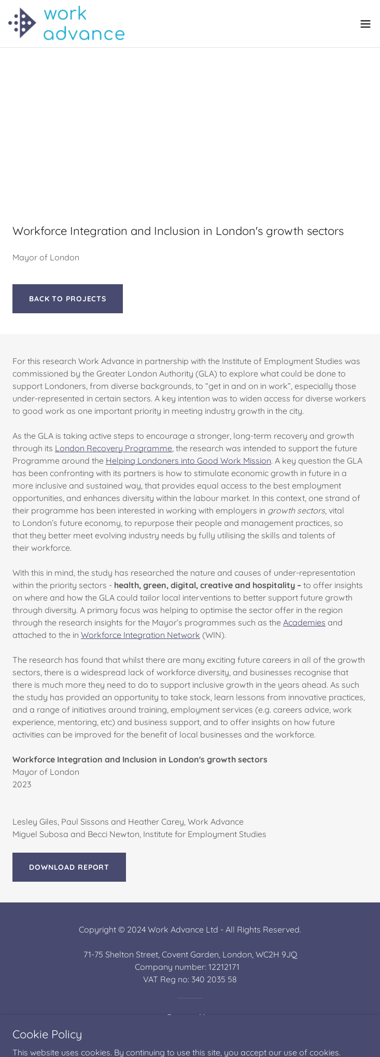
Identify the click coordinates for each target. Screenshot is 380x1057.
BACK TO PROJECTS (67, 298)
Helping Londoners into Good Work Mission (188, 460)
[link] (66, 23)
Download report (69, 867)
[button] (365, 23)
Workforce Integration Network (140, 635)
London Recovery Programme (113, 448)
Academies (304, 622)
